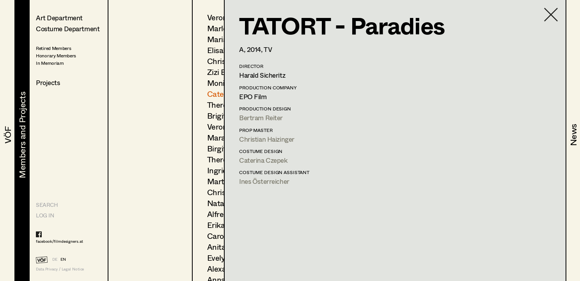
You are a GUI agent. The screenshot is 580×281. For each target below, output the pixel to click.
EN (63, 259)
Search (47, 205)
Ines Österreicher (264, 181)
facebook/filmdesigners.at (59, 241)
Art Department (59, 17)
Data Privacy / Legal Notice (60, 269)
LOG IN (45, 215)
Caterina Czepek (263, 160)
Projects (48, 82)
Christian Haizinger (266, 139)
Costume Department (67, 28)
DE (54, 259)
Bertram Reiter (261, 117)
